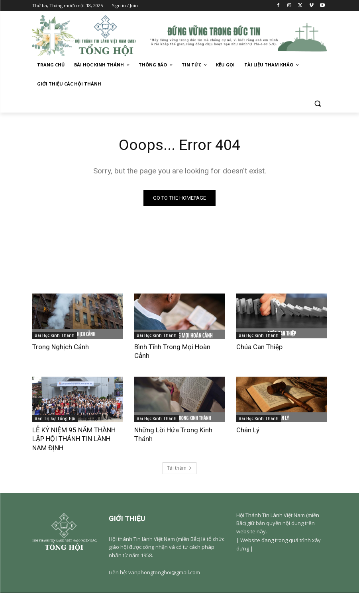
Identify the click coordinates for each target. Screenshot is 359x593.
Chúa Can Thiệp (259, 347)
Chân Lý (247, 430)
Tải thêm (179, 468)
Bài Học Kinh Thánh (55, 335)
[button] (317, 103)
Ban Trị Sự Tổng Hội (55, 419)
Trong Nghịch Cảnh (60, 347)
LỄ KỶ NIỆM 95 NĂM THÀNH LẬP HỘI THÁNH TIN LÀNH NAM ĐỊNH (74, 439)
